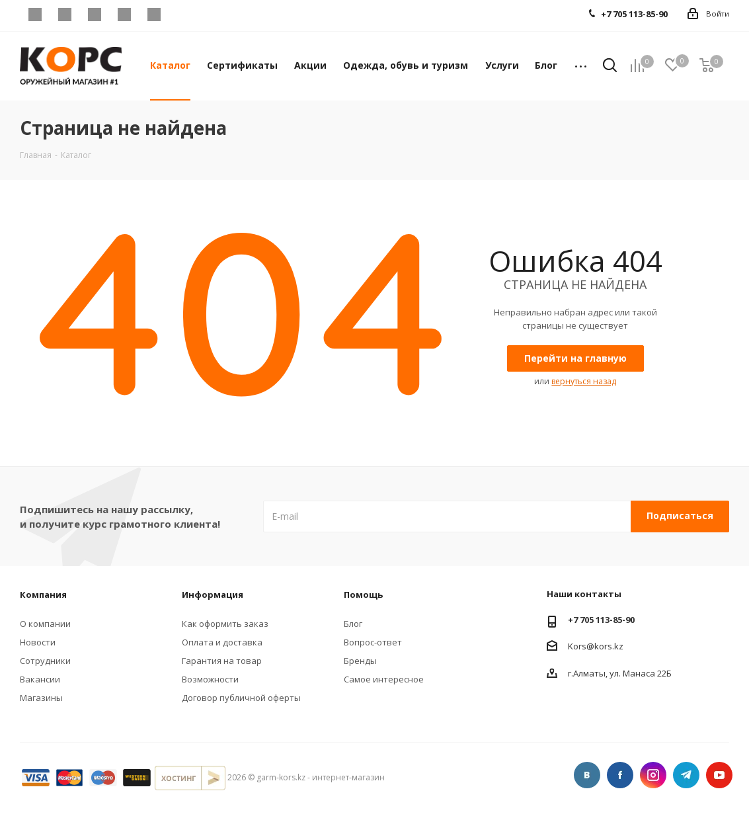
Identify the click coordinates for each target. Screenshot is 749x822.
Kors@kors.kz (595, 645)
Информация (212, 594)
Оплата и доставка (222, 642)
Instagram (94, 14)
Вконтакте (35, 14)
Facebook (64, 14)
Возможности (210, 679)
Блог (353, 624)
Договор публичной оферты (241, 698)
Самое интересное (384, 679)
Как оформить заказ (225, 624)
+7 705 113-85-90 (601, 620)
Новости (38, 642)
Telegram (124, 14)
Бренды (360, 661)
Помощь (363, 594)
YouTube (154, 14)
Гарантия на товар (222, 661)
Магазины (41, 698)
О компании (45, 624)
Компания (43, 594)
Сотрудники (45, 661)
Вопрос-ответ (373, 642)
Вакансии (40, 679)
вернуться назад (583, 381)
